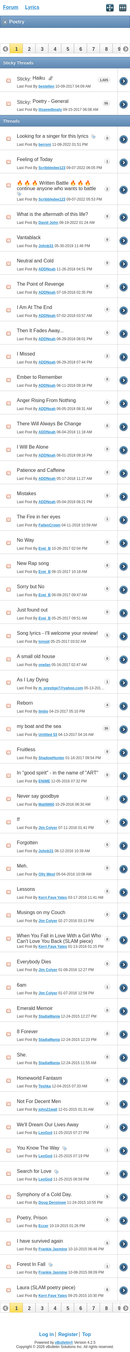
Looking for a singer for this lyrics (52, 136)
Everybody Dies (34, 961)
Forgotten (27, 842)
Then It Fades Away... (40, 330)
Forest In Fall (31, 1264)
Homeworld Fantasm (39, 1078)
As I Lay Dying (32, 679)
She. (22, 1054)
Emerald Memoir (35, 1008)
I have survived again (40, 1241)
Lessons (26, 889)
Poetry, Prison (32, 1217)
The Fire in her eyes (38, 516)
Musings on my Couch (41, 912)
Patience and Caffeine (41, 470)
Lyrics (32, 7)
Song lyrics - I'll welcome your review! (57, 633)
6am (21, 985)
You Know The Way (38, 1148)
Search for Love (34, 1171)
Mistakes (26, 493)
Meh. (22, 865)
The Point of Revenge (40, 284)
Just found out (32, 609)
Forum (10, 7)
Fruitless (26, 749)
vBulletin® (64, 1342)
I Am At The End (34, 307)
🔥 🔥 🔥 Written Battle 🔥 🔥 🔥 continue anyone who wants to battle (56, 185)
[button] (16, 48)
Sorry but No (30, 586)
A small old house (36, 656)
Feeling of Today (35, 159)
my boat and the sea (39, 726)
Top (86, 1334)
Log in (46, 1334)
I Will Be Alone (32, 447)
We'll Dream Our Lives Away (48, 1124)
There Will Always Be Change (49, 423)
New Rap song (33, 563)
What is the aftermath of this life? (52, 214)
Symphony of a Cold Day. (44, 1194)
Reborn (25, 703)
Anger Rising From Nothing (46, 400)
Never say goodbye (38, 796)
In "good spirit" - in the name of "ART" (57, 772)
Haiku (39, 78)
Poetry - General (51, 101)
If (18, 819)
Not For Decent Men (39, 1101)
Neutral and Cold (35, 260)
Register (68, 1334)
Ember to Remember (39, 377)
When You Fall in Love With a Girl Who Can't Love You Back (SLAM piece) (59, 938)
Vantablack (29, 237)
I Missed (26, 353)
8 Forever (27, 1031)
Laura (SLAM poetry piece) (46, 1287)
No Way (25, 540)
